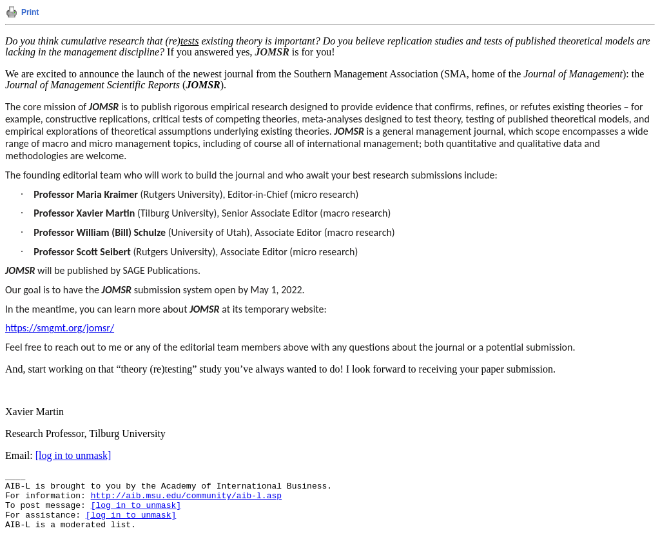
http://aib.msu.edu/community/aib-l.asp (186, 496)
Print (30, 12)
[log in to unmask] (73, 455)
